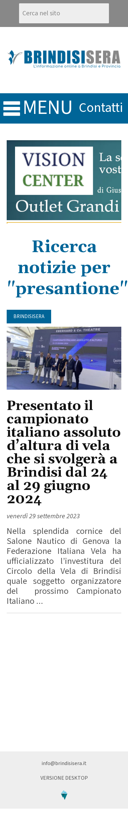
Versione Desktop (64, 778)
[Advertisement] (62, 682)
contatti (101, 107)
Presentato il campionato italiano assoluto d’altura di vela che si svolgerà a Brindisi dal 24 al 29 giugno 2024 (64, 453)
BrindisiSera (28, 316)
